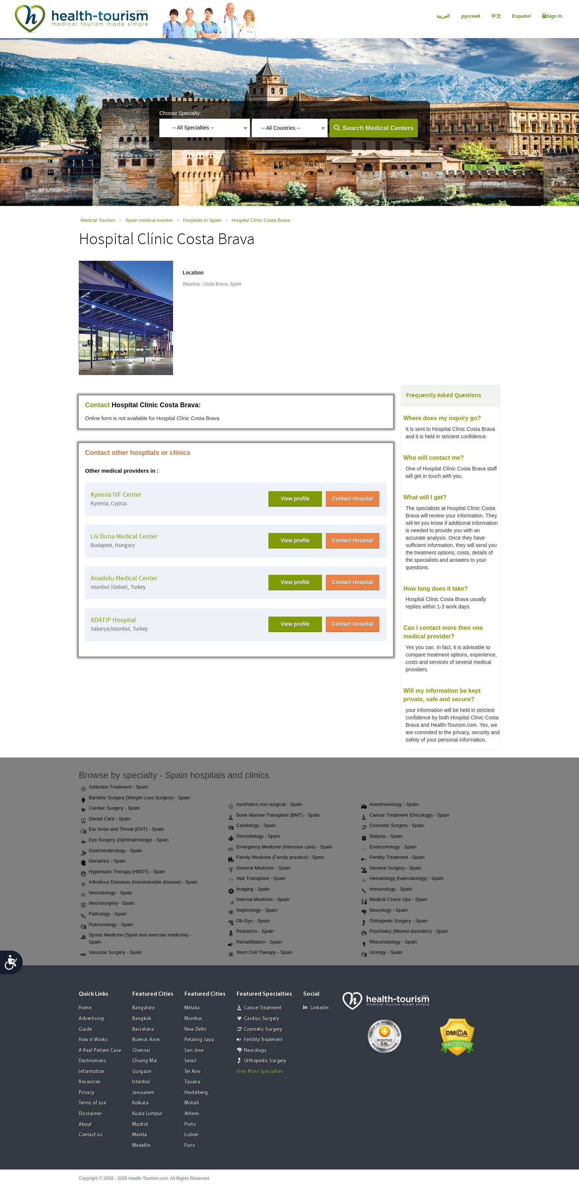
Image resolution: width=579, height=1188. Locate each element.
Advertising (91, 1018)
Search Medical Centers (378, 128)
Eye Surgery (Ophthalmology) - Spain (125, 840)
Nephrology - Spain (252, 910)
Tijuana (192, 1082)
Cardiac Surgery (262, 1018)
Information (92, 1071)
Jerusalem (143, 1092)
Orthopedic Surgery (265, 1061)
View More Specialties (260, 1071)
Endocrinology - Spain (388, 847)
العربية (443, 16)
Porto (190, 1124)
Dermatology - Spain (254, 836)
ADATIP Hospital (113, 620)
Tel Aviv (192, 1071)
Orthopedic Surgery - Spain (394, 921)
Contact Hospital (352, 499)
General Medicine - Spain (259, 868)
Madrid (140, 1124)
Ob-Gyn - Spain (249, 921)
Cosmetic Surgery (263, 1029)
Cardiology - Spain (252, 826)
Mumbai (193, 1018)
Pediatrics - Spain (251, 931)
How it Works (93, 1039)
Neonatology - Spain (106, 893)
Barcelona (143, 1029)
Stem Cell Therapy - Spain (260, 952)
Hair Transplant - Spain (256, 878)
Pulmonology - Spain (107, 925)
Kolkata (140, 1103)
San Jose (194, 1050)
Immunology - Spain (386, 889)
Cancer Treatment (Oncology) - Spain (405, 815)
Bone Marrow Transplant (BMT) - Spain (274, 815)
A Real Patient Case (100, 1050)
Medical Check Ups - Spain (394, 900)
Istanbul (141, 1082)
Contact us (90, 1135)
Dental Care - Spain (106, 819)
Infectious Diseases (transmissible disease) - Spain (139, 882)
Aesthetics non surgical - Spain (265, 804)
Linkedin (316, 1007)
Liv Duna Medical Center (124, 536)
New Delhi (195, 1029)
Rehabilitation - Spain (255, 942)
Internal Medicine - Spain (259, 900)
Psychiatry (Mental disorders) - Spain (404, 931)
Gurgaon (142, 1071)
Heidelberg (196, 1092)
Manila (139, 1135)
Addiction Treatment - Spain (114, 787)
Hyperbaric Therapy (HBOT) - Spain (123, 872)
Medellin (141, 1145)
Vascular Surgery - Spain (111, 952)
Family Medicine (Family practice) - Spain (276, 857)
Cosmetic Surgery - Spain (392, 826)
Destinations (92, 1061)
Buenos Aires (146, 1039)
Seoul (190, 1061)
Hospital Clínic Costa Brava (260, 220)
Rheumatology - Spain (389, 942)
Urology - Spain (382, 952)
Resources (90, 1082)
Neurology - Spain (384, 910)
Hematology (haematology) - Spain (402, 878)
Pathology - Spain (104, 914)
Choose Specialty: (180, 113)
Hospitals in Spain (202, 220)
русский (470, 16)
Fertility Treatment (263, 1039)
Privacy (87, 1092)
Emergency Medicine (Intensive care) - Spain (280, 847)
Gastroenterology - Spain (111, 851)
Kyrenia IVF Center (116, 494)
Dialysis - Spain (382, 836)
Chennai (141, 1050)
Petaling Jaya (199, 1039)
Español (521, 16)
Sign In (552, 16)
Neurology (255, 1050)
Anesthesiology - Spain (390, 804)
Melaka (192, 1008)
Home (85, 1008)
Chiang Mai (145, 1061)
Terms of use (92, 1103)
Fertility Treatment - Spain (392, 857)
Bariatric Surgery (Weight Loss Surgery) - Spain (135, 798)
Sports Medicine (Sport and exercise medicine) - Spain (136, 938)
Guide (85, 1029)
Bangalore (143, 1008)
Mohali (191, 1103)
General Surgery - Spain (391, 868)
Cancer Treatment (263, 1008)
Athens (192, 1113)
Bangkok (142, 1018)
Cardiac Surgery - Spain (110, 808)
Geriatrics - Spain (103, 861)
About (85, 1124)
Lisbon (191, 1135)
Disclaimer (90, 1113)
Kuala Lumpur (147, 1113)
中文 (496, 16)
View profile (295, 499)
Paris (190, 1145)
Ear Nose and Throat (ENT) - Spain (122, 829)
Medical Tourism (98, 220)
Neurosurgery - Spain (108, 903)
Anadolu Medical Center (124, 578)
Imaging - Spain (249, 889)
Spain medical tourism (149, 220)
